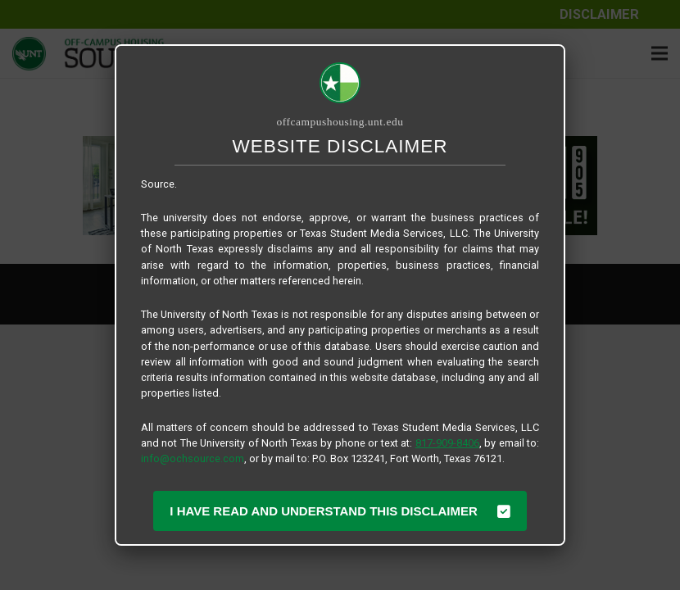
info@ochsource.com (192, 458)
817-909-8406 (447, 443)
